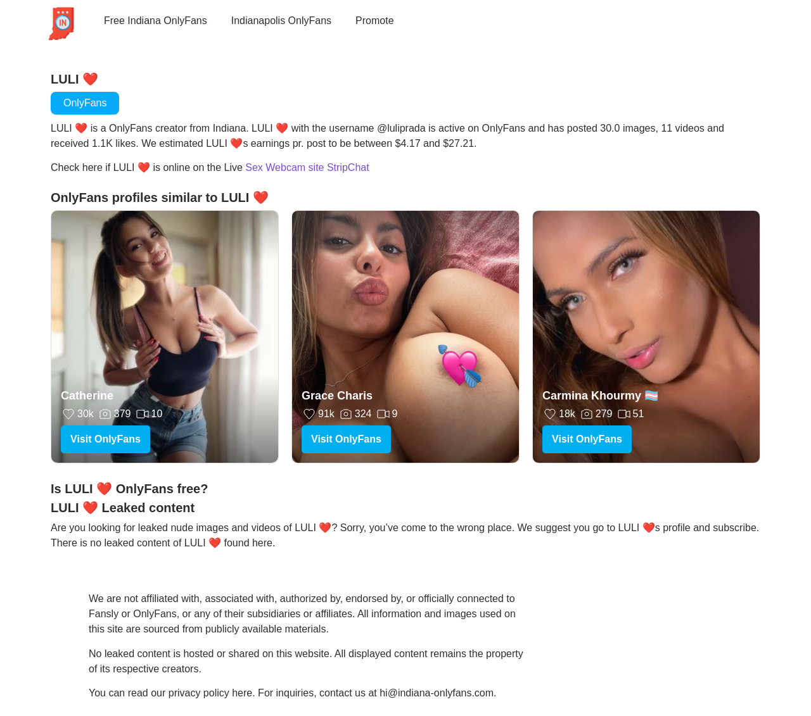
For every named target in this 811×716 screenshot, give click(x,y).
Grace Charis (337, 395)
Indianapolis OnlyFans (281, 20)
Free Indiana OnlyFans (155, 20)
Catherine (87, 395)
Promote (374, 20)
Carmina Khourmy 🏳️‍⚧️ (600, 395)
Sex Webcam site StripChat (307, 167)
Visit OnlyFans (105, 439)
